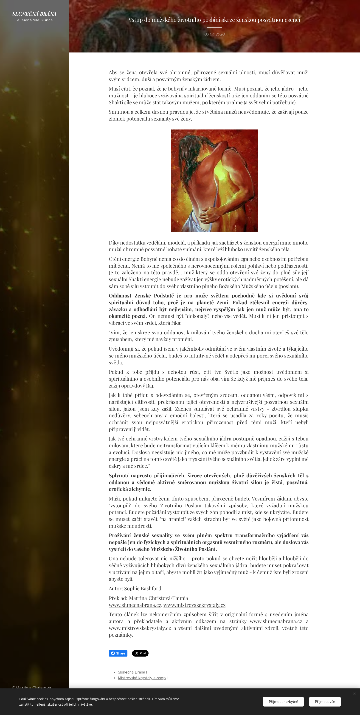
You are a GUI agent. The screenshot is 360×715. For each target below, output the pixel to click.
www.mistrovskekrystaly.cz (194, 604)
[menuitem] (34, 307)
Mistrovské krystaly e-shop (142, 678)
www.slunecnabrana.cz (135, 604)
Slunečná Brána (132, 672)
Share (118, 653)
